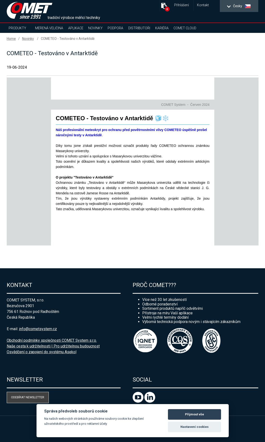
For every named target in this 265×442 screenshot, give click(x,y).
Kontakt (203, 5)
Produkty (17, 28)
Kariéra (162, 28)
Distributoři (139, 28)
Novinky (95, 28)
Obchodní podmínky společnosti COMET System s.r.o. (52, 340)
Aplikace (75, 28)
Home (11, 39)
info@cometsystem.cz (38, 329)
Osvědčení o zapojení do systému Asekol (41, 352)
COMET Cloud (184, 28)
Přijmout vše (194, 414)
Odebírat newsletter (27, 397)
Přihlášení (181, 5)
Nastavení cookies (194, 427)
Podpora (115, 28)
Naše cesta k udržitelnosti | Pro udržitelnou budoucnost (53, 346)
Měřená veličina (49, 28)
